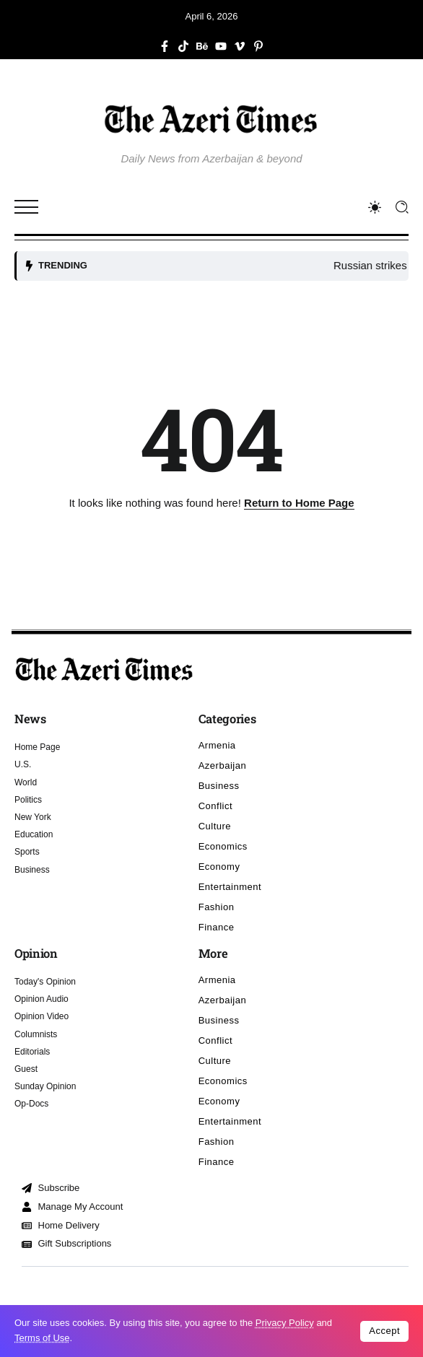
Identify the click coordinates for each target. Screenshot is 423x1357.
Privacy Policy (285, 1322)
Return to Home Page (299, 503)
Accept (384, 1330)
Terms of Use (42, 1337)
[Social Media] (164, 46)
